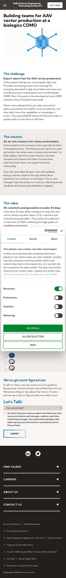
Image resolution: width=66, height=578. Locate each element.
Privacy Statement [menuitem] (11, 524)
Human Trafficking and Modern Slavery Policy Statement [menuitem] (32, 552)
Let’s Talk (55, 5)
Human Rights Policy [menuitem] (27, 559)
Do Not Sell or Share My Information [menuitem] (22, 566)
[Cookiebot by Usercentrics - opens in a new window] (44, 231)
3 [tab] (12, 369)
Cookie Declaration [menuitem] (32, 524)
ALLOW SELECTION (33, 336)
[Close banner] (62, 231)
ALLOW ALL (33, 328)
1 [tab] (12, 356)
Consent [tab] (11, 238)
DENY (33, 345)
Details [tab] (33, 238)
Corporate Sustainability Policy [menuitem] (20, 545)
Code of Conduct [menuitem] (55, 538)
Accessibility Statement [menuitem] (17, 531)
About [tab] (54, 238)
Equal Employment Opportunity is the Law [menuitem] (25, 538)
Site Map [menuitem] (10, 559)
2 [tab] (12, 362)
